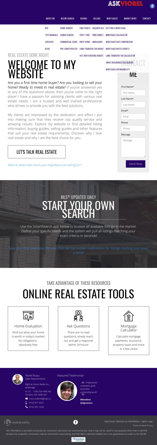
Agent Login (147, 421)
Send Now (135, 164)
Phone (124, 122)
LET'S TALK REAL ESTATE (37, 151)
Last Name (127, 98)
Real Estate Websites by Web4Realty (122, 421)
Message (125, 134)
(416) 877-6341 (36, 402)
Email (124, 110)
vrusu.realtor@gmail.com (40, 398)
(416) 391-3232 (36, 406)
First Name (127, 86)
